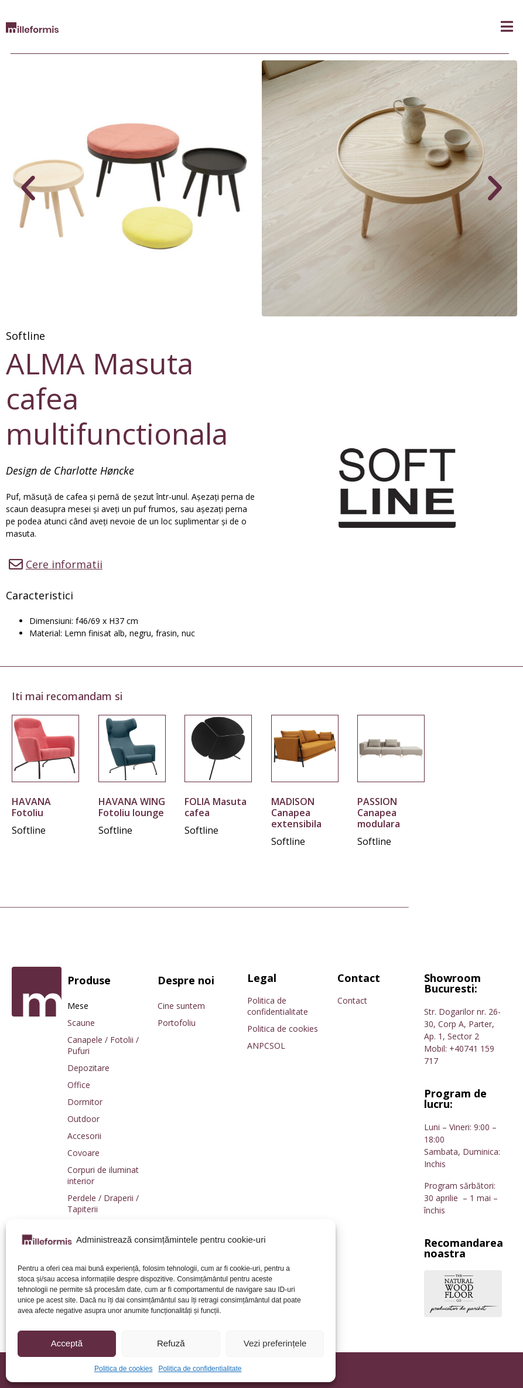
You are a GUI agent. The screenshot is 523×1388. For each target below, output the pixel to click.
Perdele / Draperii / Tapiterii (103, 1203)
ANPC (258, 1045)
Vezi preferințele (275, 1343)
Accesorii (84, 1135)
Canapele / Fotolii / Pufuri (103, 1045)
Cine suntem (181, 1005)
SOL (277, 1045)
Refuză (171, 1343)
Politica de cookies (123, 1369)
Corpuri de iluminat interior (103, 1175)
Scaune (81, 1022)
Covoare (83, 1152)
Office (78, 1084)
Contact (352, 1000)
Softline (25, 336)
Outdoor (83, 1118)
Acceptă (67, 1343)
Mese (77, 1005)
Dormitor (84, 1101)
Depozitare (88, 1067)
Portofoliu (177, 1022)
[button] (507, 26)
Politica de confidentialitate (199, 1369)
